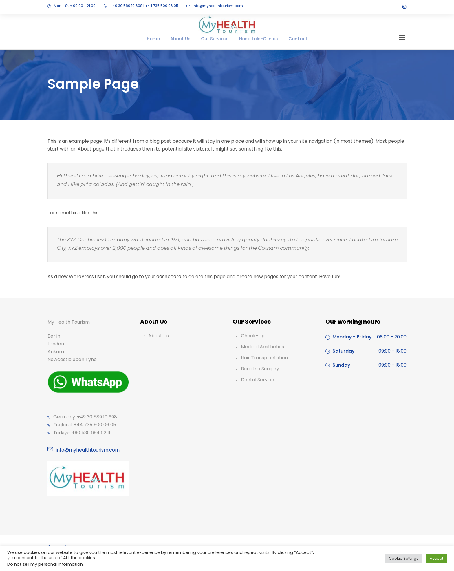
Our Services (218, 38)
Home (161, 38)
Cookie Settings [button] (407, 558)
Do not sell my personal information (40, 564)
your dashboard (155, 276)
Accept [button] (437, 558)
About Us (186, 38)
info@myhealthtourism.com (203, 6)
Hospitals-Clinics (257, 38)
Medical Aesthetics (260, 346)
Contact (291, 38)
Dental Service (256, 379)
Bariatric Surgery (258, 368)
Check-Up (251, 335)
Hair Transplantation (261, 357)
